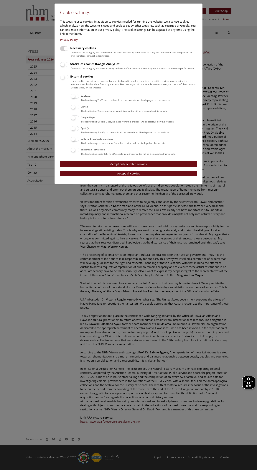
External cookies (81, 76)
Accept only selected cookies (128, 164)
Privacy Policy (69, 39)
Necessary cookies (83, 48)
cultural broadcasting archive (97, 138)
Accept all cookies (128, 173)
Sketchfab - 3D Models (93, 149)
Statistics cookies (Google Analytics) (95, 64)
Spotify (85, 128)
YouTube (85, 96)
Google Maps (88, 117)
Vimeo (84, 106)
